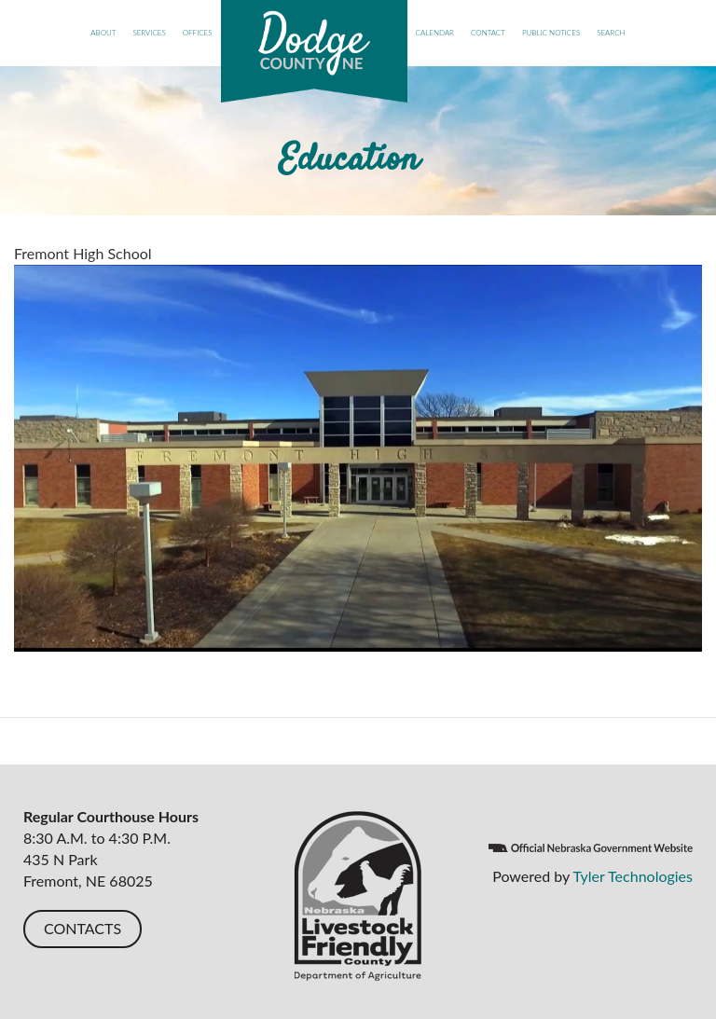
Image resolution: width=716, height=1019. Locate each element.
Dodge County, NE (314, 51)
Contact (488, 32)
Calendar (435, 32)
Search (611, 32)
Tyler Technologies (632, 876)
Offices (198, 32)
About (103, 32)
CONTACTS (82, 928)
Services (148, 32)
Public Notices (551, 32)
